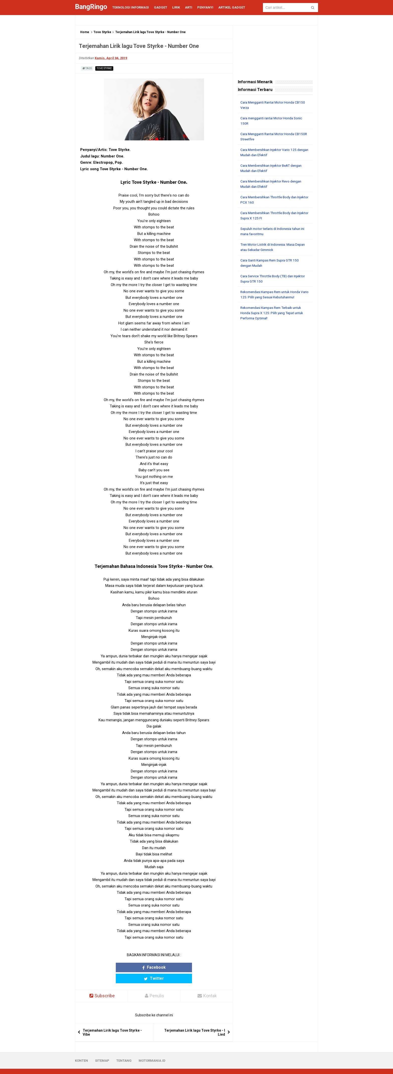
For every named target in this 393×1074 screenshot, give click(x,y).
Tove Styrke (102, 32)
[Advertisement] (275, 401)
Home (84, 32)
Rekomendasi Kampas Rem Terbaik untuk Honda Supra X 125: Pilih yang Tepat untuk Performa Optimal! (273, 313)
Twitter (173, 967)
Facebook (134, 967)
